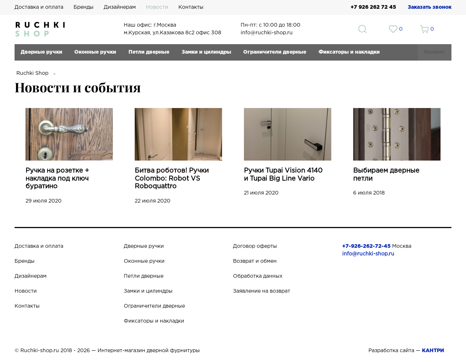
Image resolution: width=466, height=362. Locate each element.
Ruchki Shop (32, 73)
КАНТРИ (433, 350)
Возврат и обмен (255, 261)
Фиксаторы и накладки (349, 52)
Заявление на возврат (261, 291)
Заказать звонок (429, 7)
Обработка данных (258, 276)
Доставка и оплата (39, 7)
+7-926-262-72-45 (366, 246)
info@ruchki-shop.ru (368, 254)
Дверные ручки (41, 52)
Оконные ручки (95, 52)
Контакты (191, 7)
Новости (157, 7)
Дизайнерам (120, 7)
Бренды (84, 7)
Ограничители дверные (274, 52)
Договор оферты (255, 246)
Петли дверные (149, 52)
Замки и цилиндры (206, 52)
